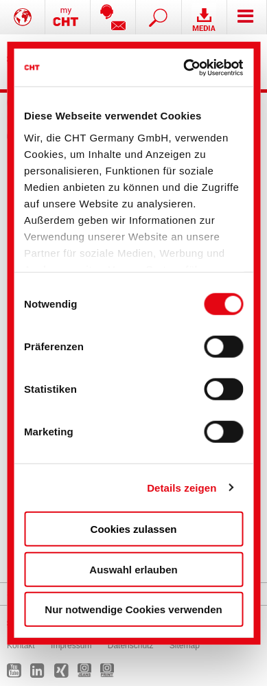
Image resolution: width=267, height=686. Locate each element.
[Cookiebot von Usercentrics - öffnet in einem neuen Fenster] (185, 67)
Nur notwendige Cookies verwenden (133, 609)
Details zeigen (181, 487)
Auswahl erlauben (133, 569)
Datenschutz (131, 645)
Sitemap (185, 645)
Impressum (71, 645)
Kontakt (21, 645)
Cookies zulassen (134, 529)
